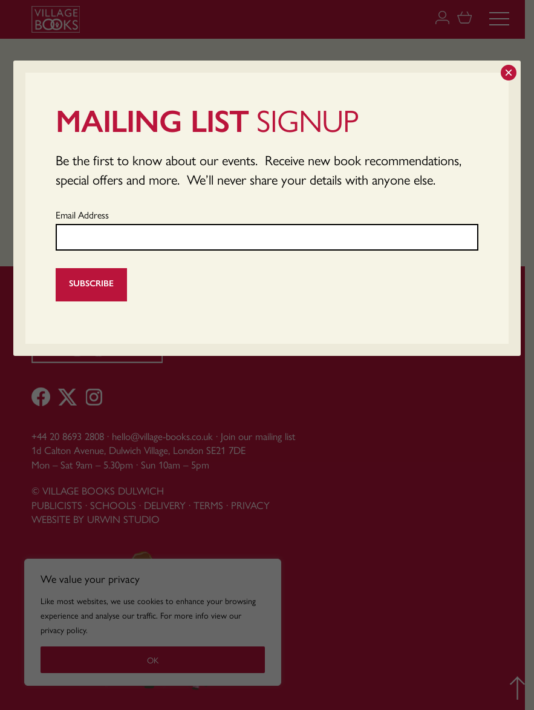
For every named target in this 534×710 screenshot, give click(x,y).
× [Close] (508, 73)
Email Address (82, 215)
